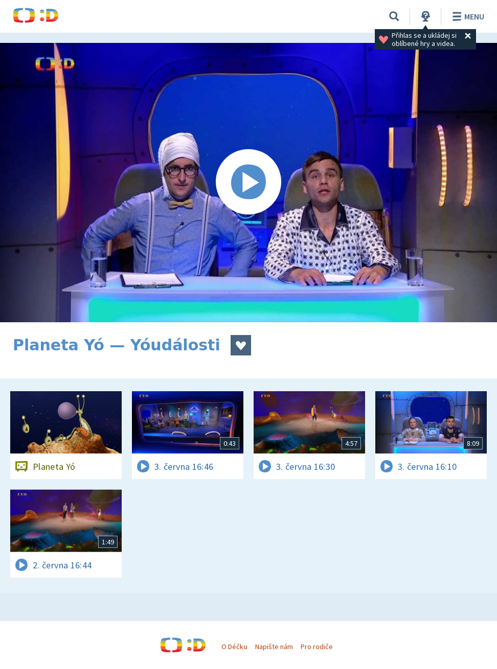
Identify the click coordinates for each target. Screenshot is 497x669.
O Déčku (234, 646)
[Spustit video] (248, 182)
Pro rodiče (317, 646)
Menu (466, 16)
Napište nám (274, 646)
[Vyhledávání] (394, 16)
